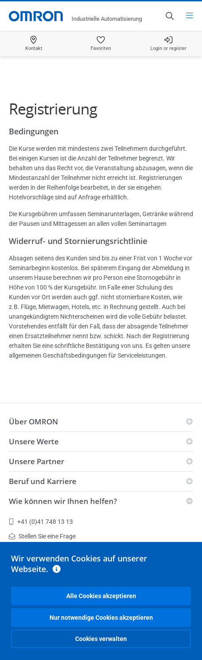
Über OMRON (33, 421)
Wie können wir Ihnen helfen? (63, 501)
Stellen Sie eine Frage (42, 536)
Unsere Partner (36, 461)
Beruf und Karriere (42, 481)
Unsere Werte (34, 441)
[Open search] (169, 16)
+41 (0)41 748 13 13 (41, 521)
